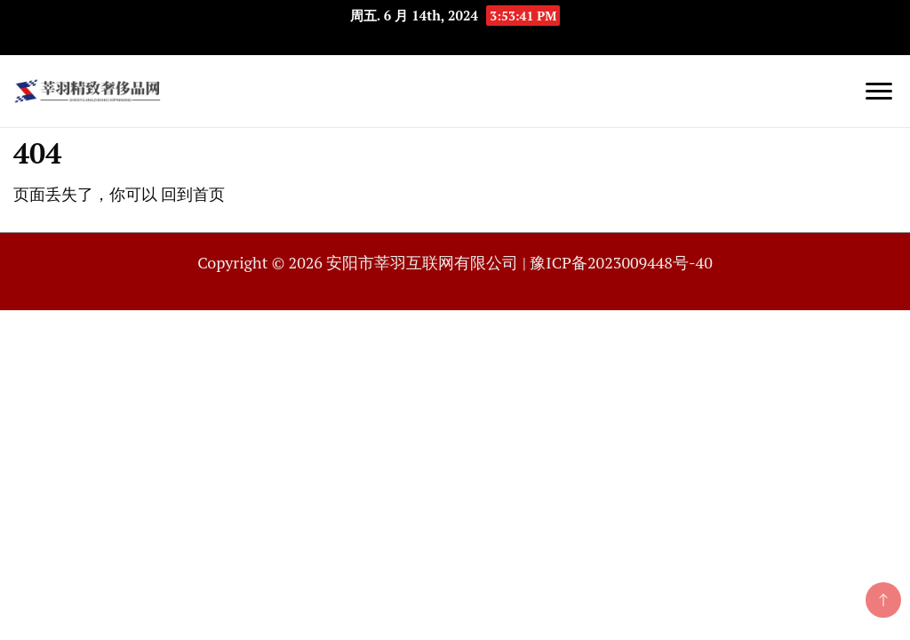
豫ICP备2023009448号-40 (621, 262)
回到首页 (193, 193)
